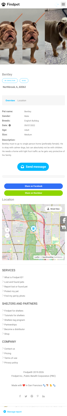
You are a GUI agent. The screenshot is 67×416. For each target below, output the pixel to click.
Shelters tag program (14, 320)
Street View (55, 209)
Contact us (9, 348)
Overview (10, 100)
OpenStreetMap (47, 257)
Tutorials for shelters (14, 315)
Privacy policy (11, 362)
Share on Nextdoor (33, 193)
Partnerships (10, 324)
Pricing (7, 353)
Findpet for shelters (13, 310)
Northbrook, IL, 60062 (14, 87)
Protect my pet (11, 291)
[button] (31, 226)
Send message (33, 166)
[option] (11, 36)
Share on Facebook (33, 186)
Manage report (12, 411)
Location (22, 100)
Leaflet (37, 257)
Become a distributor (14, 329)
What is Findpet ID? (13, 277)
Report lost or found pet (15, 286)
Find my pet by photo (14, 296)
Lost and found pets (14, 282)
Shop (6, 334)
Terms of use (10, 358)
